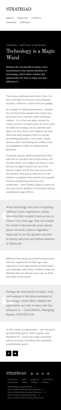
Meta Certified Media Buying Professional (24, 389)
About (10, 18)
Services (22, 18)
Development (13, 382)
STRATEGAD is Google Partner (20, 387)
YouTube (34, 382)
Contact (25, 22)
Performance (13, 379)
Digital (23, 379)
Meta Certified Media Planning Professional (25, 392)
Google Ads (34, 379)
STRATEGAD (18, 9)
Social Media (48, 379)
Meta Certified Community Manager (22, 395)
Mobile (24, 382)
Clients (36, 18)
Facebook (45, 382)
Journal (11, 22)
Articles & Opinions (33, 45)
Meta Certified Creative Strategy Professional (25, 398)
